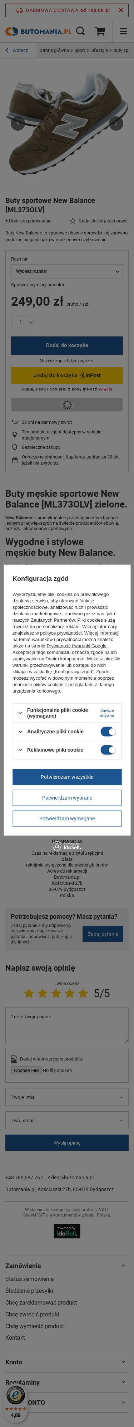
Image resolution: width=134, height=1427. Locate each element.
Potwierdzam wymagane (67, 818)
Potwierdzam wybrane (67, 798)
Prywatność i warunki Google (76, 646)
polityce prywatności (60, 633)
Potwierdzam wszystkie (67, 777)
